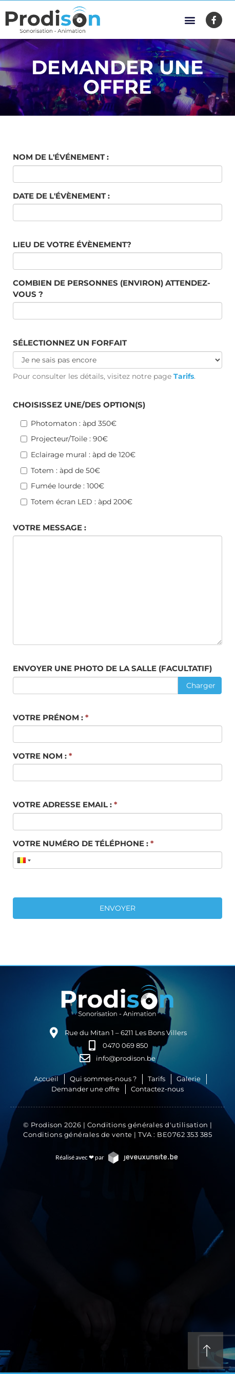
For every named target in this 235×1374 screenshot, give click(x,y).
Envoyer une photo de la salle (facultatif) (112, 668)
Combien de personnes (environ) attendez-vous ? (111, 288)
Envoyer (117, 908)
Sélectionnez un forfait (70, 343)
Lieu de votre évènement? (72, 244)
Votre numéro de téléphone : (83, 843)
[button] (190, 19)
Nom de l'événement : (61, 157)
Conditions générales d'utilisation (147, 1125)
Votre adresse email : (65, 804)
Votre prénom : (51, 717)
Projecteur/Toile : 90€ (64, 438)
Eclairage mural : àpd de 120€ (78, 454)
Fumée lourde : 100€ (62, 485)
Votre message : (49, 527)
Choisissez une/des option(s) (79, 405)
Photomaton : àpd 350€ (68, 423)
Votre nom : (42, 756)
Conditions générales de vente (77, 1134)
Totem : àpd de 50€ (60, 470)
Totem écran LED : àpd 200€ (76, 501)
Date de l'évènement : (61, 196)
